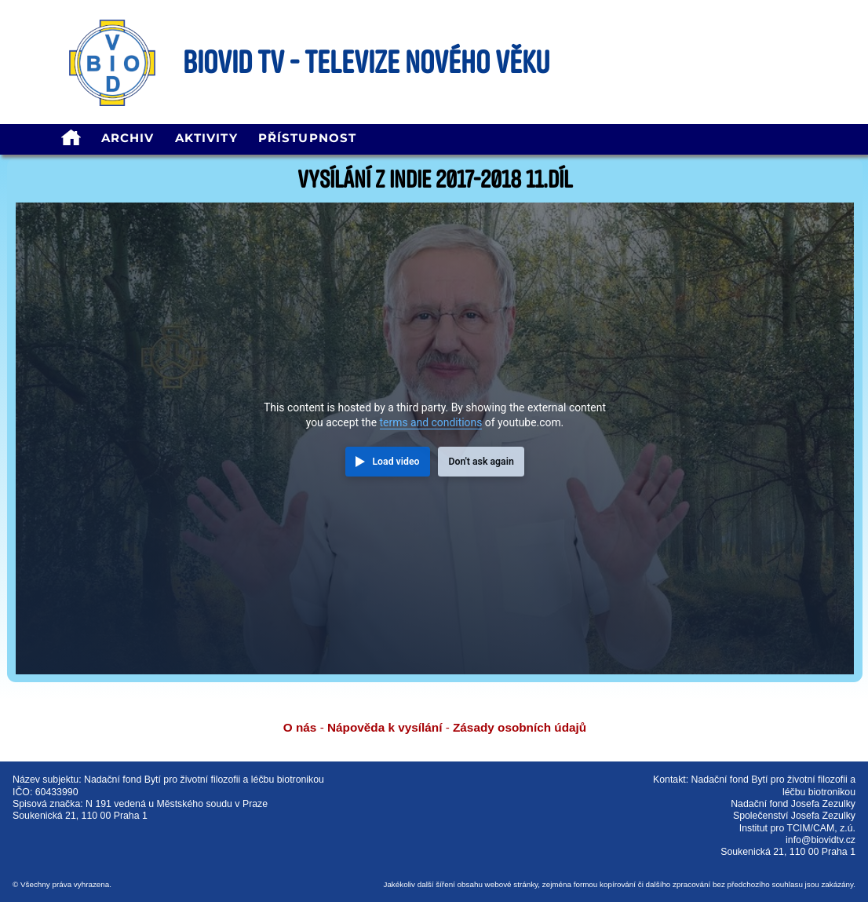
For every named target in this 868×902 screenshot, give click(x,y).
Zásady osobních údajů (519, 727)
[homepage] (71, 139)
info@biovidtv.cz (820, 839)
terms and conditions (431, 422)
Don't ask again (480, 461)
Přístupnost (307, 137)
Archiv (127, 137)
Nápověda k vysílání (384, 727)
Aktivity (206, 137)
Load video (395, 461)
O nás (300, 727)
